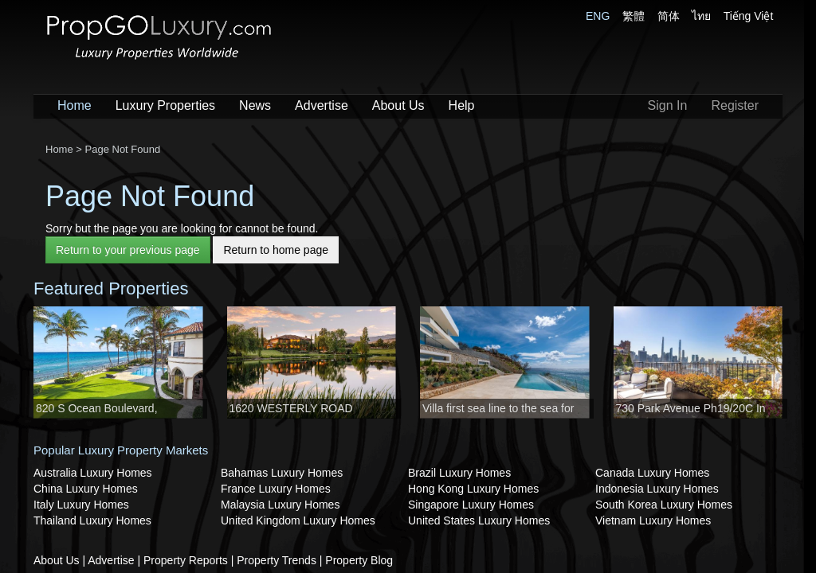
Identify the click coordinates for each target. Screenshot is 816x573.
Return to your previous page (128, 250)
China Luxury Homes (85, 488)
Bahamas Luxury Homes (282, 472)
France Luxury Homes (276, 488)
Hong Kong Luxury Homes (473, 488)
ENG (598, 16)
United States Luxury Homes (479, 520)
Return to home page (275, 250)
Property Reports (185, 560)
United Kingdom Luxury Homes (298, 520)
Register (735, 105)
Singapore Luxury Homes (471, 504)
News (255, 105)
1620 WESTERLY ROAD (291, 408)
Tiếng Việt (749, 16)
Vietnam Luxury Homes (653, 520)
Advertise (321, 105)
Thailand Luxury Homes (92, 520)
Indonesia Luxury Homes (657, 488)
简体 (668, 16)
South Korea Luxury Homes (663, 504)
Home (74, 105)
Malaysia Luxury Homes (280, 504)
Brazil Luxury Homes (459, 472)
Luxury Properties (165, 105)
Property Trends (276, 560)
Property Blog (359, 560)
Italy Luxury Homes (81, 504)
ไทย (701, 16)
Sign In (668, 105)
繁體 (633, 16)
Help (462, 105)
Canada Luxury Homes (652, 472)
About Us (398, 105)
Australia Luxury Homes (92, 472)
